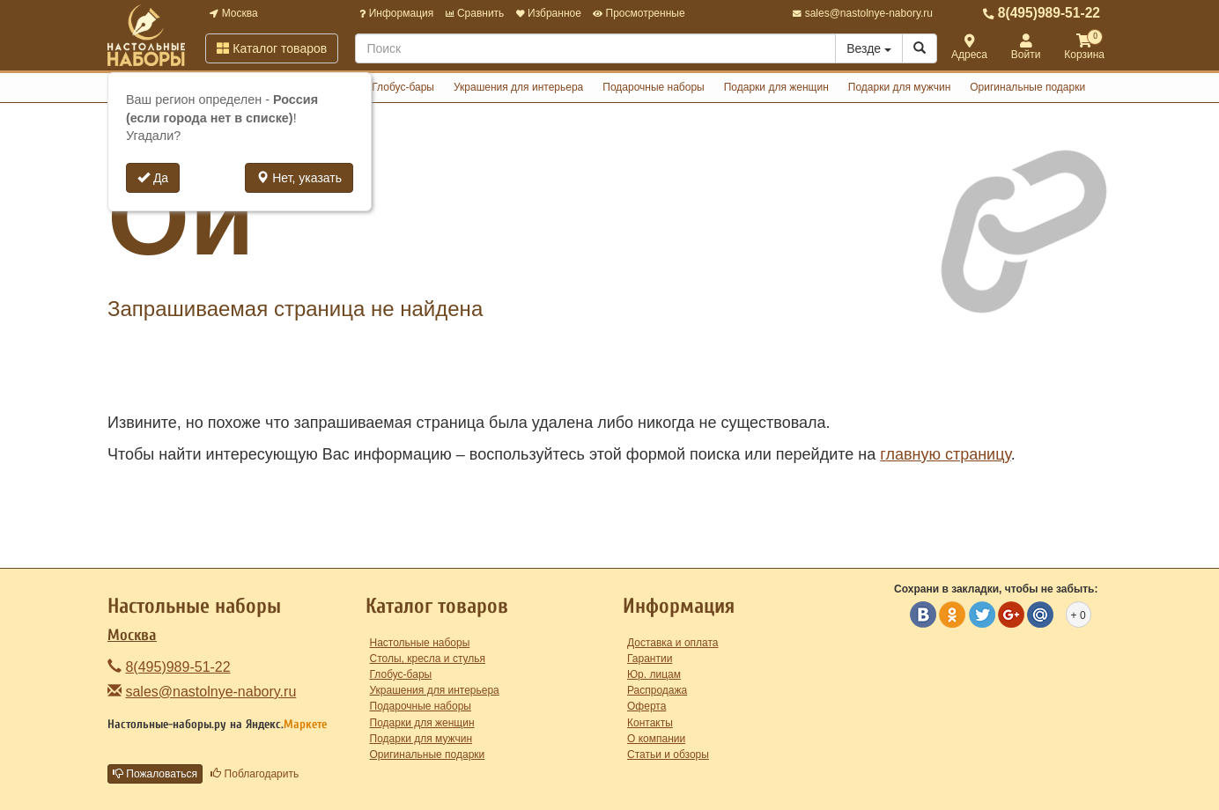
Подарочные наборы (653, 87)
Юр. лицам (654, 674)
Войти (1026, 48)
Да (152, 178)
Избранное (548, 13)
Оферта (646, 706)
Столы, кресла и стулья (428, 658)
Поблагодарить (255, 774)
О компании (656, 739)
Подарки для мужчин (899, 87)
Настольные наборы (420, 643)
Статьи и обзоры (668, 754)
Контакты (650, 723)
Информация (396, 13)
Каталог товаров (272, 48)
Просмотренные (638, 13)
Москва (233, 13)
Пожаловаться (155, 774)
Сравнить (475, 13)
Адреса (969, 48)
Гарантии (649, 658)
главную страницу (945, 454)
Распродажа (657, 690)
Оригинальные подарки (1027, 87)
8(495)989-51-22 (1041, 12)
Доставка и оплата (673, 643)
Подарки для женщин (776, 87)
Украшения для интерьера (518, 87)
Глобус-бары (403, 87)
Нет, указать (299, 178)
